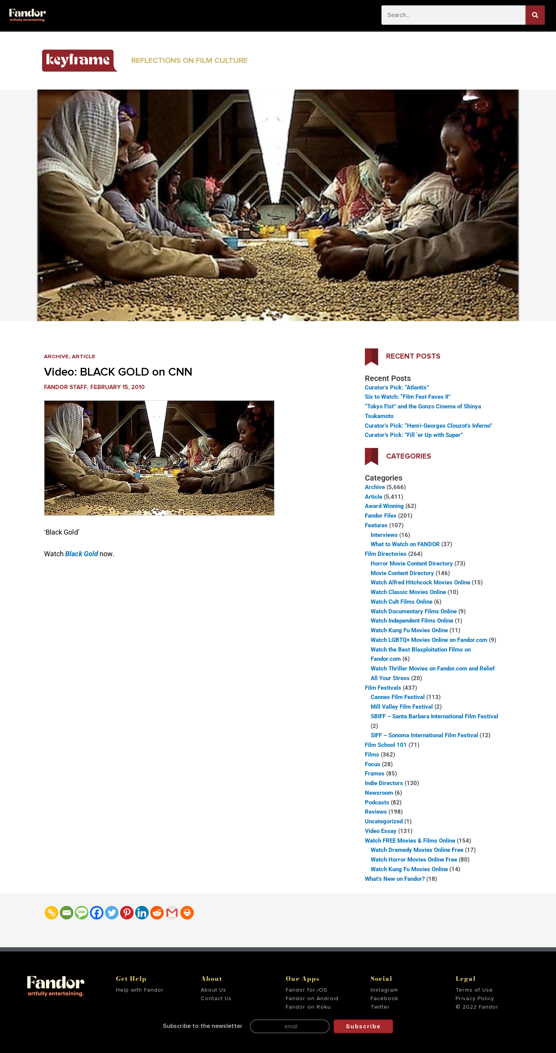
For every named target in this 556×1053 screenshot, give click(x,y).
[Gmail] (172, 912)
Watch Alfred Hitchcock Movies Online (420, 582)
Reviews (376, 811)
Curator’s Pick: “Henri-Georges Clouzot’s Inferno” (428, 425)
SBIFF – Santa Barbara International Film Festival (434, 716)
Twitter (380, 1007)
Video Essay (381, 831)
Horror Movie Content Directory (412, 563)
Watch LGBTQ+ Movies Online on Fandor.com (429, 640)
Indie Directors (384, 783)
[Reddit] (157, 912)
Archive (56, 356)
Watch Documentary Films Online (414, 611)
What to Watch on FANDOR (405, 544)
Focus (372, 764)
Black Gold (81, 554)
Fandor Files (381, 515)
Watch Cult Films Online (401, 601)
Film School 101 (386, 745)
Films (372, 754)
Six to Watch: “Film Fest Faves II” (408, 396)
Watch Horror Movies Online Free (414, 859)
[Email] (66, 912)
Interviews (384, 535)
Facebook (384, 998)
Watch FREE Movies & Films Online (410, 840)
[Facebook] (96, 912)
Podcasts (377, 802)
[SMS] (81, 912)
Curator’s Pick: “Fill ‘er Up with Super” (414, 435)
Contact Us (216, 998)
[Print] (187, 912)
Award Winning (384, 506)
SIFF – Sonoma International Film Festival (424, 735)
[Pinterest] (127, 912)
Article (84, 356)
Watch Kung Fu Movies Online (409, 630)
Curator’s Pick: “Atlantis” (397, 387)
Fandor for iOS (306, 990)
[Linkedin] (142, 912)
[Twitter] (112, 912)
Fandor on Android (312, 998)
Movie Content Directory (402, 573)
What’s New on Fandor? (395, 878)
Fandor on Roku (308, 1007)
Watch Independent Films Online (412, 620)
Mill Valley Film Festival (402, 706)
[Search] (535, 15)
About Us (213, 990)
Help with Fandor (140, 990)
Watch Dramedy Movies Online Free (417, 849)
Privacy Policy (475, 998)
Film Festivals (383, 687)
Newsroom (379, 792)
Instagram (384, 990)
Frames (375, 773)
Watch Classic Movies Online (408, 592)
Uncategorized (384, 821)
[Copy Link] (51, 912)
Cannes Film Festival (398, 697)
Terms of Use (474, 990)
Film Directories (386, 553)
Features (376, 525)
